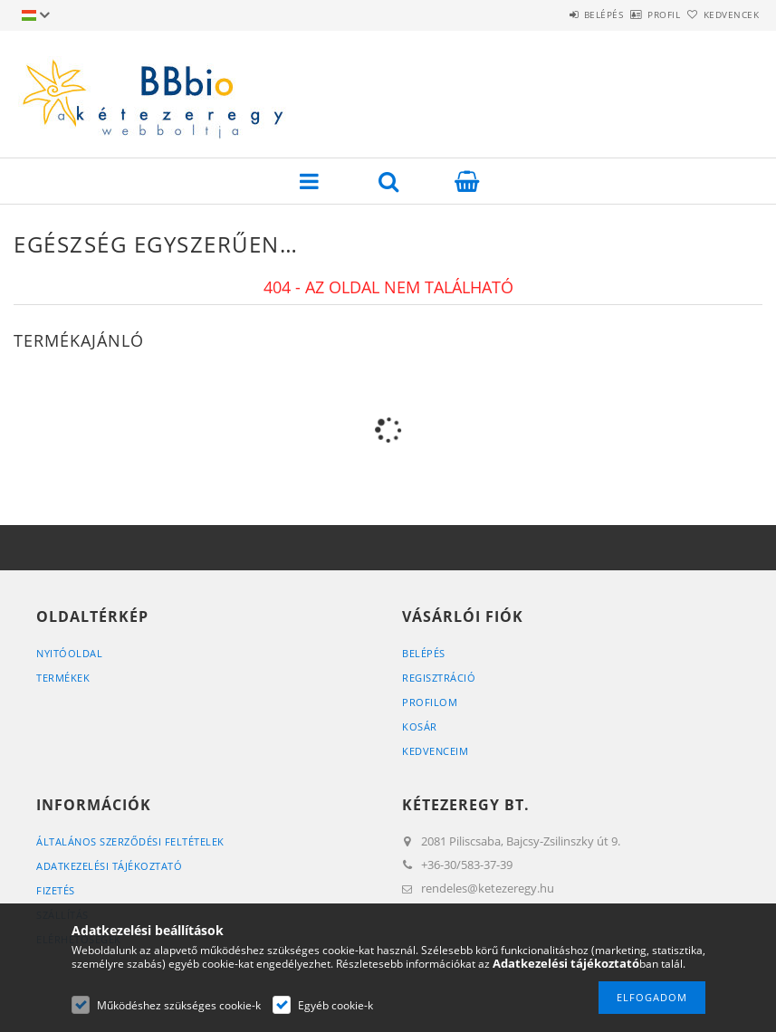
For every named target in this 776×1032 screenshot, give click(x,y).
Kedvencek (721, 14)
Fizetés (55, 890)
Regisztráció (438, 677)
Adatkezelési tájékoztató (109, 866)
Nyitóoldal (69, 653)
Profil (634, 14)
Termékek (63, 677)
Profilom (429, 702)
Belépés (553, 14)
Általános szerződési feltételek (130, 841)
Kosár (419, 726)
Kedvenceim (435, 751)
